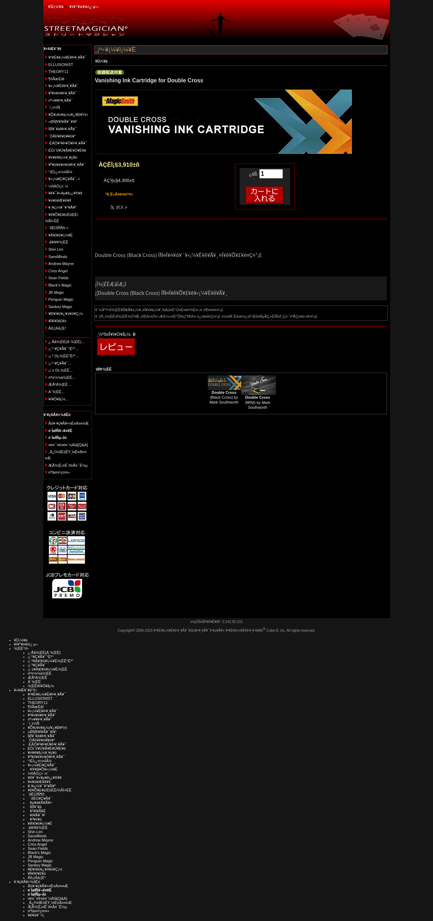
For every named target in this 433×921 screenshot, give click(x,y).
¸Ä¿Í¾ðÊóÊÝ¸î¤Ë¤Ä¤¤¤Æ (50, 903)
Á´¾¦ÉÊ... (57, 392)
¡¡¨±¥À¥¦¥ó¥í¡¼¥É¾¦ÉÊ (47, 669)
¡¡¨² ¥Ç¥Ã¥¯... (60, 363)
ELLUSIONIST (61, 65)
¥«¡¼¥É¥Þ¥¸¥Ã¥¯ (64, 86)
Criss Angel (58, 271)
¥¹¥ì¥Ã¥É (37, 811)
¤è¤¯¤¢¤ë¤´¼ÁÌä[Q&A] (68, 445)
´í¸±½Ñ (54, 107)
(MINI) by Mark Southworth (257, 402)
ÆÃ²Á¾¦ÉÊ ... (60, 384)
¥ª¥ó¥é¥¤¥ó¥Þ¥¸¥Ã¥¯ (67, 165)
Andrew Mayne (61, 264)
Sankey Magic (60, 307)
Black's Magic (60, 285)
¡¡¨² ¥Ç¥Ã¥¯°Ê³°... (63, 349)
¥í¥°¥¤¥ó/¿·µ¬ (83, 7)
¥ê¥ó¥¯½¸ (36, 915)
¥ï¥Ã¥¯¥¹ (36, 815)
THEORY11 (59, 71)
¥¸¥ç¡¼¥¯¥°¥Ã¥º (63, 207)
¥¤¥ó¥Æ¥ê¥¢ (60, 200)
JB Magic (56, 292)
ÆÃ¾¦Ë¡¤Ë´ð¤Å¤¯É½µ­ (68, 465)
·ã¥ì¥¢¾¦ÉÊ (58, 242)
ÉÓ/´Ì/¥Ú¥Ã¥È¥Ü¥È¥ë (67, 150)
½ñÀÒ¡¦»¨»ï (58, 186)
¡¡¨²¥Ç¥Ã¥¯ (37, 665)
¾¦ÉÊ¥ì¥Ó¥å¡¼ (41, 686)
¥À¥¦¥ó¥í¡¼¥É (61, 235)
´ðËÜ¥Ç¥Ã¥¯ (40, 798)
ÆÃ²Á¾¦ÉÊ (37, 677)
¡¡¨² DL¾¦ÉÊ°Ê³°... (64, 356)
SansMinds (58, 257)
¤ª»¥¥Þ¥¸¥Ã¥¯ (61, 100)
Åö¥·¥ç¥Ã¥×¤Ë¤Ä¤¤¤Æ (69, 423)
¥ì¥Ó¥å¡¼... (59, 399)
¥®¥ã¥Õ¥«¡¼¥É (43, 769)
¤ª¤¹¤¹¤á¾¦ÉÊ (40, 673)
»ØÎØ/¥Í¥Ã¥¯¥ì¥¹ (63, 121)
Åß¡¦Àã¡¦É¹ (58, 328)
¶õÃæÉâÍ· (57, 79)
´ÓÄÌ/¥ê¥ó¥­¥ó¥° (62, 136)
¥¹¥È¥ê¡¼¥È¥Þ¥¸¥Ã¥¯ (68, 57)
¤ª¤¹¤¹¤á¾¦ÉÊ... (62, 377)
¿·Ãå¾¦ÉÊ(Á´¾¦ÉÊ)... (67, 342)
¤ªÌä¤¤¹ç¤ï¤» (59, 472)
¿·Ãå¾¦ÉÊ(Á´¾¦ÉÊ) (44, 652)
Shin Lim (56, 249)
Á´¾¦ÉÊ (34, 682)
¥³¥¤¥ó (35, 819)
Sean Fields (59, 278)
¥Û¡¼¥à (56, 7)
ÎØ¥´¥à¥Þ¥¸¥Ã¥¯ (63, 129)
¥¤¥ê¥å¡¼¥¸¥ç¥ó (63, 157)
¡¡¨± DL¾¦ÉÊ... (61, 370)
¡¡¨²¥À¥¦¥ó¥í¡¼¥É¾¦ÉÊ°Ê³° (50, 661)
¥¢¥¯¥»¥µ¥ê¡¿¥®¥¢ (66, 193)
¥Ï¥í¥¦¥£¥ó (58, 321)
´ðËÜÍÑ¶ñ (36, 794)
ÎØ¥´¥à (35, 807)
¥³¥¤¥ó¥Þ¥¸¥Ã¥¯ (63, 93)
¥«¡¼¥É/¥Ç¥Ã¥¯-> (64, 179)
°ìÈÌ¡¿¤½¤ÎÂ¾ (60, 172)
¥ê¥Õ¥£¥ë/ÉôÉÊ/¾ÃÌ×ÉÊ (49, 790)
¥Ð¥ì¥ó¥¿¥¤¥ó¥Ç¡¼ (66, 314)
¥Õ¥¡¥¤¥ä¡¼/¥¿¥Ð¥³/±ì (68, 115)
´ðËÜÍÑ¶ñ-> (59, 228)
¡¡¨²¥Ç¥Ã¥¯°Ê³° (40, 657)
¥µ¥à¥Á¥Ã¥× (40, 802)
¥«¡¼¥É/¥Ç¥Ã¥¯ (42, 765)
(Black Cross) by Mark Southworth (223, 397)
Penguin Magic (61, 299)
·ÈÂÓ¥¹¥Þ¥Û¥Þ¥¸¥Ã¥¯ (68, 143)
